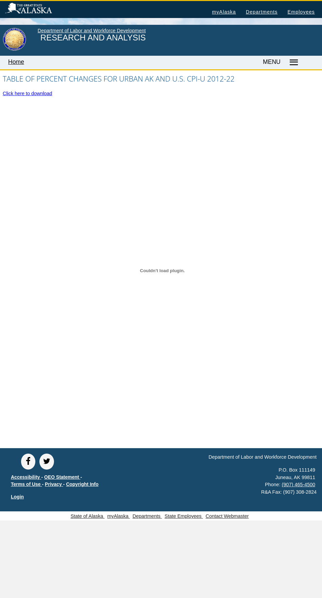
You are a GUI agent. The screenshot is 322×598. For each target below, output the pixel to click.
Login (17, 496)
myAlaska (224, 12)
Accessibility (26, 477)
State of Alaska (39, 9)
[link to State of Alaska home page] (14, 49)
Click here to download (27, 93)
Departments (262, 12)
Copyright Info (82, 484)
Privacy (54, 484)
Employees (301, 12)
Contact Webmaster (227, 516)
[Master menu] (293, 62)
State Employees (184, 516)
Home (16, 61)
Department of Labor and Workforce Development (92, 30)
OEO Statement (62, 477)
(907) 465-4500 (298, 484)
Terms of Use (26, 484)
